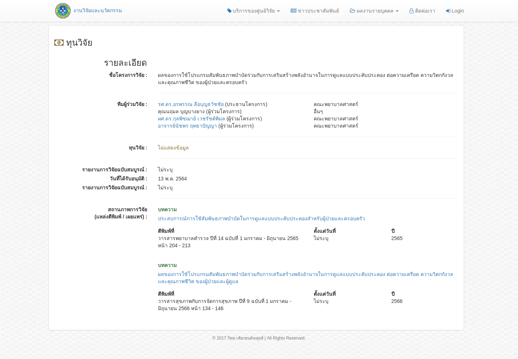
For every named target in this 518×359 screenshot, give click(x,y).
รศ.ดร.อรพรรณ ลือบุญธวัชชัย (191, 104)
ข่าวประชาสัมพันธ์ (315, 11)
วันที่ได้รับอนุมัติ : (128, 178)
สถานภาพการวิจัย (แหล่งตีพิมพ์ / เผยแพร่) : (121, 213)
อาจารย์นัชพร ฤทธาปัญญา (187, 126)
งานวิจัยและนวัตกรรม (88, 10)
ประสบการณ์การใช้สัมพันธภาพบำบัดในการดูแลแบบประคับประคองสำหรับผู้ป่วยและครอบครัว (261, 218)
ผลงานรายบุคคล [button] (374, 11)
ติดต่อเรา (422, 11)
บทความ (167, 209)
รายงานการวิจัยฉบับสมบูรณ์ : (114, 169)
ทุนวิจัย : (138, 148)
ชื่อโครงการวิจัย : (128, 75)
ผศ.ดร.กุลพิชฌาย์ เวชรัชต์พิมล (191, 118)
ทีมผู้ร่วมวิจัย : (132, 104)
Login (455, 11)
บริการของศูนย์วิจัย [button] (253, 11)
